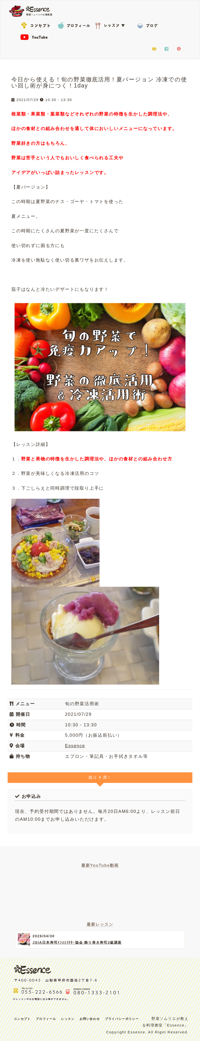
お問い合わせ (154, 49)
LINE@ (179, 49)
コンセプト (37, 24)
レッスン (111, 24)
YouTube (37, 37)
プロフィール (74, 24)
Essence (32, 10)
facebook (166, 49)
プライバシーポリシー (122, 1019)
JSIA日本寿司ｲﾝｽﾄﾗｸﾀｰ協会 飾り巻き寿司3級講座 (77, 942)
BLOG (148, 24)
